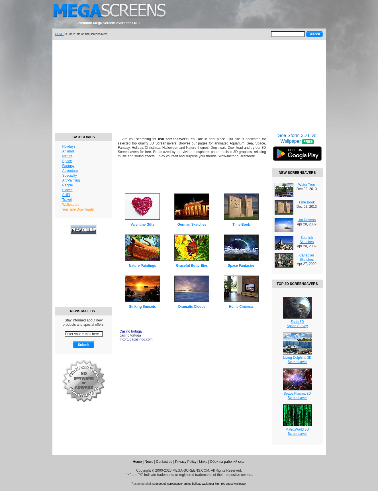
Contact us (164, 462)
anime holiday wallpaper (199, 483)
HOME (59, 34)
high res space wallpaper (231, 483)
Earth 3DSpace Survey (297, 324)
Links (203, 462)
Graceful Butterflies (192, 266)
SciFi (66, 195)
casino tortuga (130, 335)
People (67, 185)
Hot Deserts (307, 220)
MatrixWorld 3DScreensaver (297, 431)
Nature (67, 156)
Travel (67, 200)
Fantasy (68, 166)
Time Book (241, 225)
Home (137, 462)
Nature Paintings (142, 266)
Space (67, 161)
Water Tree (306, 185)
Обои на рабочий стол (227, 462)
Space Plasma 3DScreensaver (297, 396)
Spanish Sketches (307, 240)
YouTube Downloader (78, 209)
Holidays (68, 146)
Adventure (70, 171)
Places (67, 190)
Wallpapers (70, 205)
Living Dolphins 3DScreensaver (297, 360)
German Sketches (191, 225)
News (149, 462)
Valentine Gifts (142, 225)
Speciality (69, 176)
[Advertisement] (189, 85)
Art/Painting (71, 180)
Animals (68, 151)
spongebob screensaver (167, 483)
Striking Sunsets (142, 307)
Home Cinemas (241, 307)
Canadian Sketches (306, 257)
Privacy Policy (186, 462)
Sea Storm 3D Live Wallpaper (297, 150)
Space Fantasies (241, 266)
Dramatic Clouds (191, 307)
